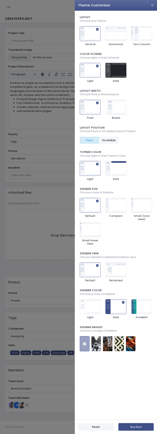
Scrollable (109, 140)
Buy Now (136, 427)
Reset (96, 427)
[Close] (152, 5)
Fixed (89, 140)
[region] (116, 215)
